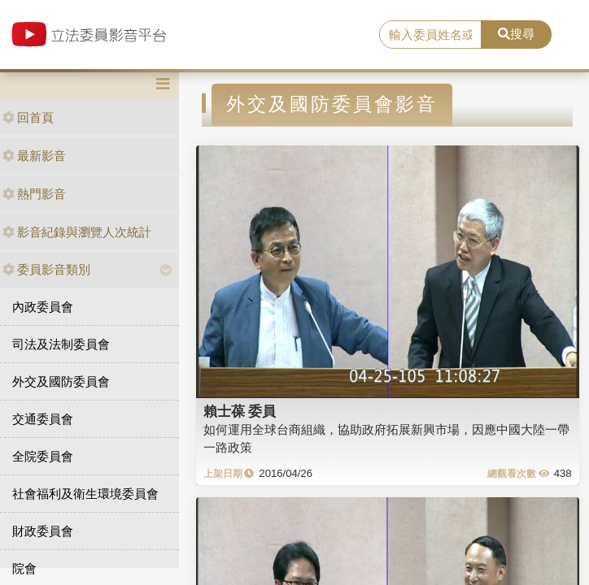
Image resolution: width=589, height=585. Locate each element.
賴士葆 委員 (240, 411)
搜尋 (516, 34)
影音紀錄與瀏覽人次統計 (76, 232)
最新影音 (34, 155)
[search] (430, 35)
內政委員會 (42, 307)
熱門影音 (34, 194)
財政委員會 (42, 531)
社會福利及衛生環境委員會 (85, 493)
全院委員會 (42, 456)
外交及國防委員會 (61, 381)
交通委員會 (42, 419)
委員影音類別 (46, 269)
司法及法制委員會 (61, 344)
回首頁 (28, 117)
